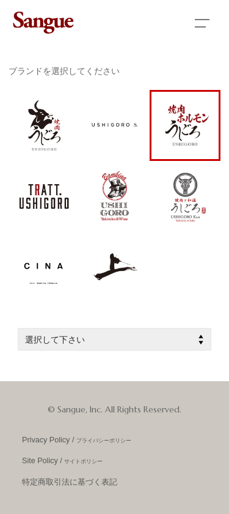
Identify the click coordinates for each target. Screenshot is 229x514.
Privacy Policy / (76, 440)
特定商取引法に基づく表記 (69, 482)
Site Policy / (62, 460)
